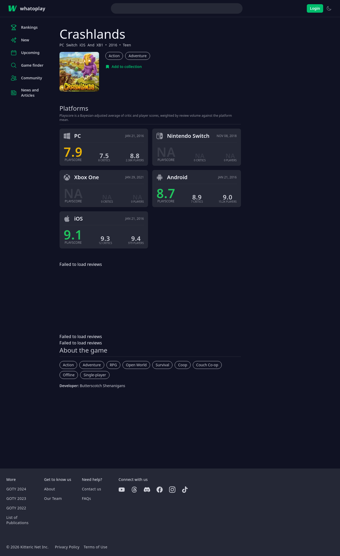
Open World (136, 364)
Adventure (137, 55)
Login (315, 8)
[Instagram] (172, 489)
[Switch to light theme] (329, 8)
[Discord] (147, 489)
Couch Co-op (207, 364)
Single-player (94, 374)
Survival (162, 364)
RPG (113, 364)
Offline (69, 374)
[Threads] (134, 489)
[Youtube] (122, 489)
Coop (182, 364)
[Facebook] (159, 489)
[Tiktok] (185, 489)
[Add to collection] (123, 66)
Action (114, 55)
